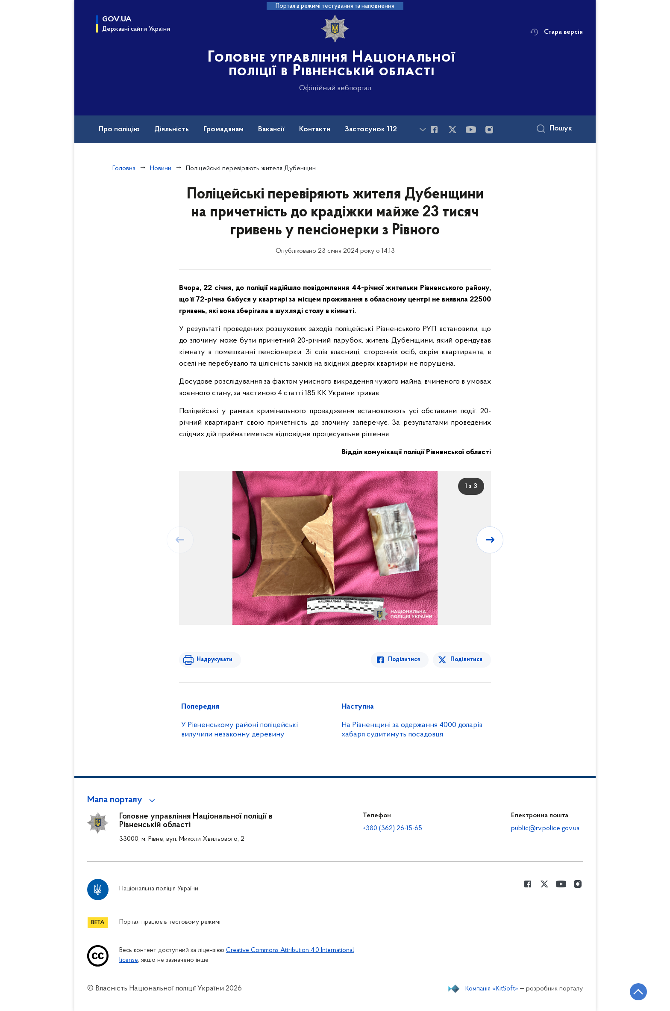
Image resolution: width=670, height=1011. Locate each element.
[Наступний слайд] (490, 539)
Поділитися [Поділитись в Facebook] (404, 659)
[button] (122, 800)
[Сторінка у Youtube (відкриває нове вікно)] (471, 129)
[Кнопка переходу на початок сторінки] (637, 991)
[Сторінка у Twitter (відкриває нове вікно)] (452, 129)
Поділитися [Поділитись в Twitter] (466, 659)
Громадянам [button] (223, 129)
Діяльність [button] (171, 129)
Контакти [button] (314, 129)
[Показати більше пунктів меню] (422, 129)
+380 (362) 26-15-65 (392, 828)
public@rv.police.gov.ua (545, 828)
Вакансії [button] (271, 129)
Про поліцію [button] (119, 129)
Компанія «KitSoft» (491, 988)
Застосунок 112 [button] (371, 129)
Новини (160, 168)
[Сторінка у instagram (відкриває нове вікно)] (489, 129)
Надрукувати (214, 659)
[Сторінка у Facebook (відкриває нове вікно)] (434, 129)
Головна (123, 168)
